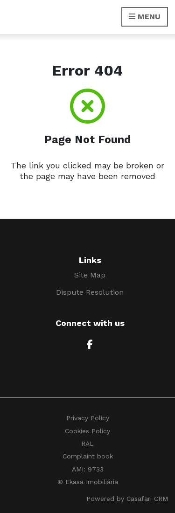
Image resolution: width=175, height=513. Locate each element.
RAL (87, 443)
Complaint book (88, 456)
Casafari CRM (147, 498)
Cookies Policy (87, 431)
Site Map (89, 274)
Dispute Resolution (90, 292)
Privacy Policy (87, 418)
